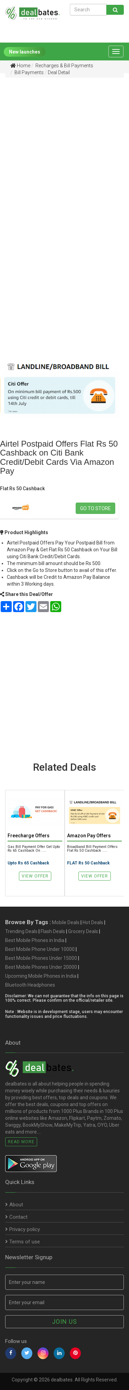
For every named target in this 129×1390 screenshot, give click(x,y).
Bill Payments (28, 72)
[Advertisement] (64, 147)
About (14, 1205)
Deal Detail (59, 72)
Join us (64, 1321)
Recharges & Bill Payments (63, 65)
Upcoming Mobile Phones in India (40, 976)
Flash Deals (53, 931)
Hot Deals (93, 922)
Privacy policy (22, 1229)
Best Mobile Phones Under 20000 (41, 967)
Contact (16, 1217)
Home (20, 65)
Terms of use (22, 1242)
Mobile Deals (65, 922)
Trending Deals (21, 931)
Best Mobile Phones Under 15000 (41, 958)
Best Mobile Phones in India (34, 940)
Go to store (95, 508)
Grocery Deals (83, 931)
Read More (21, 1141)
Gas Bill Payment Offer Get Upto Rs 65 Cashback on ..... (34, 848)
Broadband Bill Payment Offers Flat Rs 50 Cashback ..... (92, 848)
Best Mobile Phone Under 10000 (40, 949)
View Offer (35, 876)
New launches (24, 52)
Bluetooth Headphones (30, 985)
